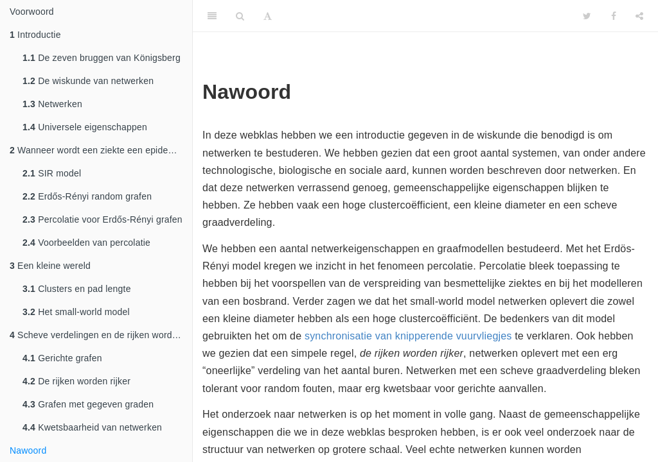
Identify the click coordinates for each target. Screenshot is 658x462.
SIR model (51, 173)
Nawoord (28, 450)
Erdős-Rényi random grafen (87, 196)
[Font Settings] (267, 16)
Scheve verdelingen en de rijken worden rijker (101, 335)
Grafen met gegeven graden (88, 404)
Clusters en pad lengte (76, 289)
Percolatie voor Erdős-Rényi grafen (102, 219)
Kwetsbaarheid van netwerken (92, 427)
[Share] (639, 16)
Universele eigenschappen (84, 127)
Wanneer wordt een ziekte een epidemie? (99, 150)
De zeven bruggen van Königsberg (101, 58)
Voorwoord (32, 11)
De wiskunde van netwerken (88, 81)
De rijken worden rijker (76, 381)
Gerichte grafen (62, 358)
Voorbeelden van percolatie (86, 242)
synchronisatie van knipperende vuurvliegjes (408, 335)
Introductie (35, 35)
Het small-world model (76, 312)
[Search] (240, 16)
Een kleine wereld (50, 266)
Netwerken (52, 104)
